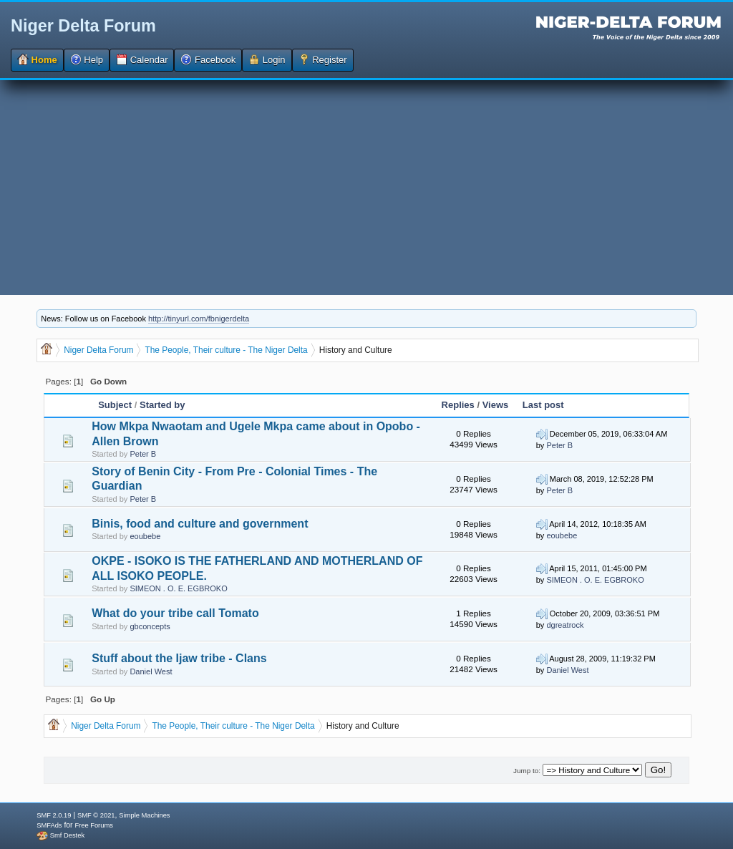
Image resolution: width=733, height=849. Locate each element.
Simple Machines (144, 815)
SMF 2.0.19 (54, 815)
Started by (162, 404)
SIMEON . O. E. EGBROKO (178, 588)
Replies (458, 404)
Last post (543, 404)
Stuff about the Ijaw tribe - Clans (179, 658)
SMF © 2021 (96, 815)
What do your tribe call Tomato (175, 613)
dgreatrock (564, 625)
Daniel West (151, 671)
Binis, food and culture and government (200, 524)
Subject (115, 404)
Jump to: (526, 771)
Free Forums (93, 825)
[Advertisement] (366, 187)
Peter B (143, 454)
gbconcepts (150, 626)
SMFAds (49, 825)
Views (495, 404)
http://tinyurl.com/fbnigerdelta (198, 318)
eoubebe (145, 536)
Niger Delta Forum (83, 25)
